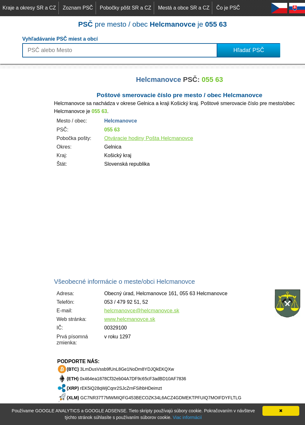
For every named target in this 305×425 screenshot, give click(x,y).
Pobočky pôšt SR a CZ (125, 7)
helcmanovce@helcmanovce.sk (141, 311)
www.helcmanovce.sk (129, 319)
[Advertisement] (25, 164)
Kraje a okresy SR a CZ (29, 7)
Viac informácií (187, 417)
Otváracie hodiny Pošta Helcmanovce (148, 138)
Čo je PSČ (228, 7)
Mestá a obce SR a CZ (183, 7)
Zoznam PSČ (78, 7)
